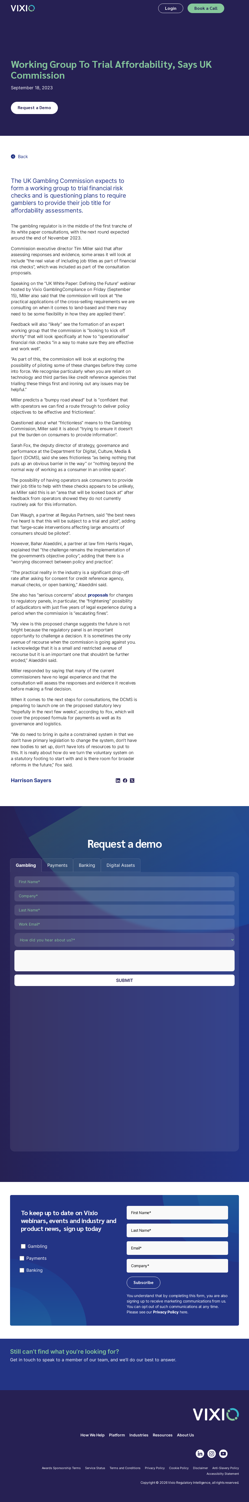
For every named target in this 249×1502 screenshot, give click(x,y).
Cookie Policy (179, 1468)
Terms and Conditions (125, 1468)
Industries (138, 1435)
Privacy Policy (166, 1312)
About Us (185, 1435)
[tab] (26, 865)
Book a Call (205, 8)
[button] (234, 8)
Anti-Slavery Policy (225, 1468)
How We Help (92, 1435)
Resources (163, 1435)
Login (170, 8)
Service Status (95, 1468)
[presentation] (55, 960)
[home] (23, 8)
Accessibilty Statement (223, 1474)
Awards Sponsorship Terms (61, 1468)
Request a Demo (34, 107)
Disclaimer (200, 1468)
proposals (98, 595)
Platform (117, 1435)
